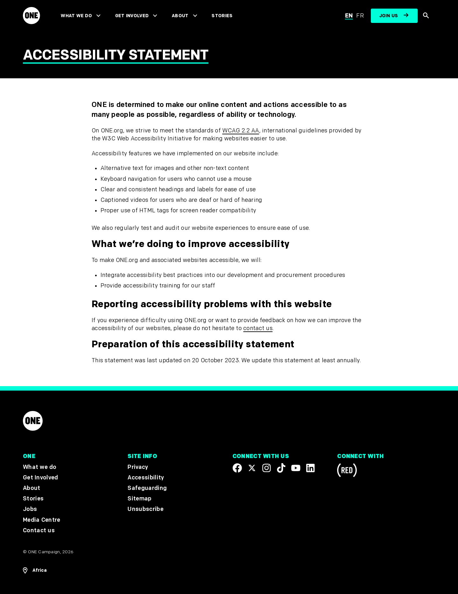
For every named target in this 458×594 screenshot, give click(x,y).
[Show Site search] (426, 16)
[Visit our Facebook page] (237, 468)
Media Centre (41, 520)
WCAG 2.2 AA (240, 130)
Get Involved (132, 15)
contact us (258, 328)
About (180, 15)
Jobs (30, 509)
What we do (76, 15)
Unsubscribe (145, 509)
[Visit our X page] (252, 468)
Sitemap (139, 498)
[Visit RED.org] (347, 471)
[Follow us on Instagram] (266, 468)
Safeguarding (147, 488)
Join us (388, 15)
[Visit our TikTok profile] (281, 468)
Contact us (39, 530)
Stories (222, 15)
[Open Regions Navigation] (35, 570)
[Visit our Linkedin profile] (310, 468)
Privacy (138, 467)
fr (360, 15)
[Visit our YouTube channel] (296, 468)
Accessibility (146, 477)
